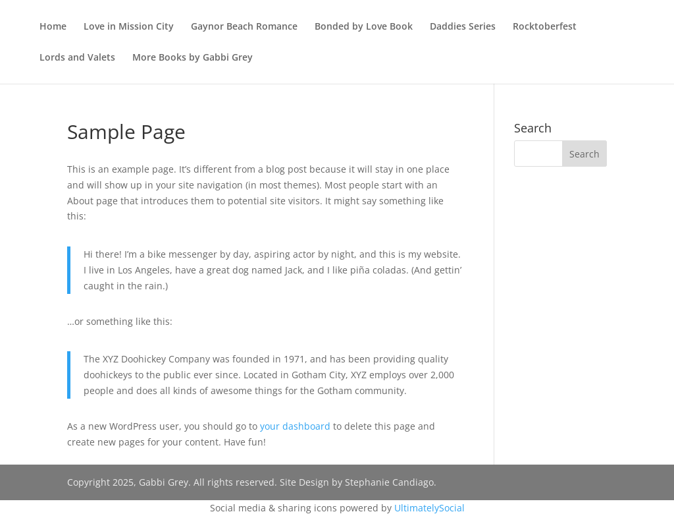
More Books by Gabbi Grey (192, 58)
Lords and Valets (77, 58)
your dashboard (295, 426)
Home (52, 27)
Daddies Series (463, 27)
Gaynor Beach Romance (244, 27)
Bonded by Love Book (364, 27)
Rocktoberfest (545, 27)
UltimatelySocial (429, 508)
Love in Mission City (129, 27)
